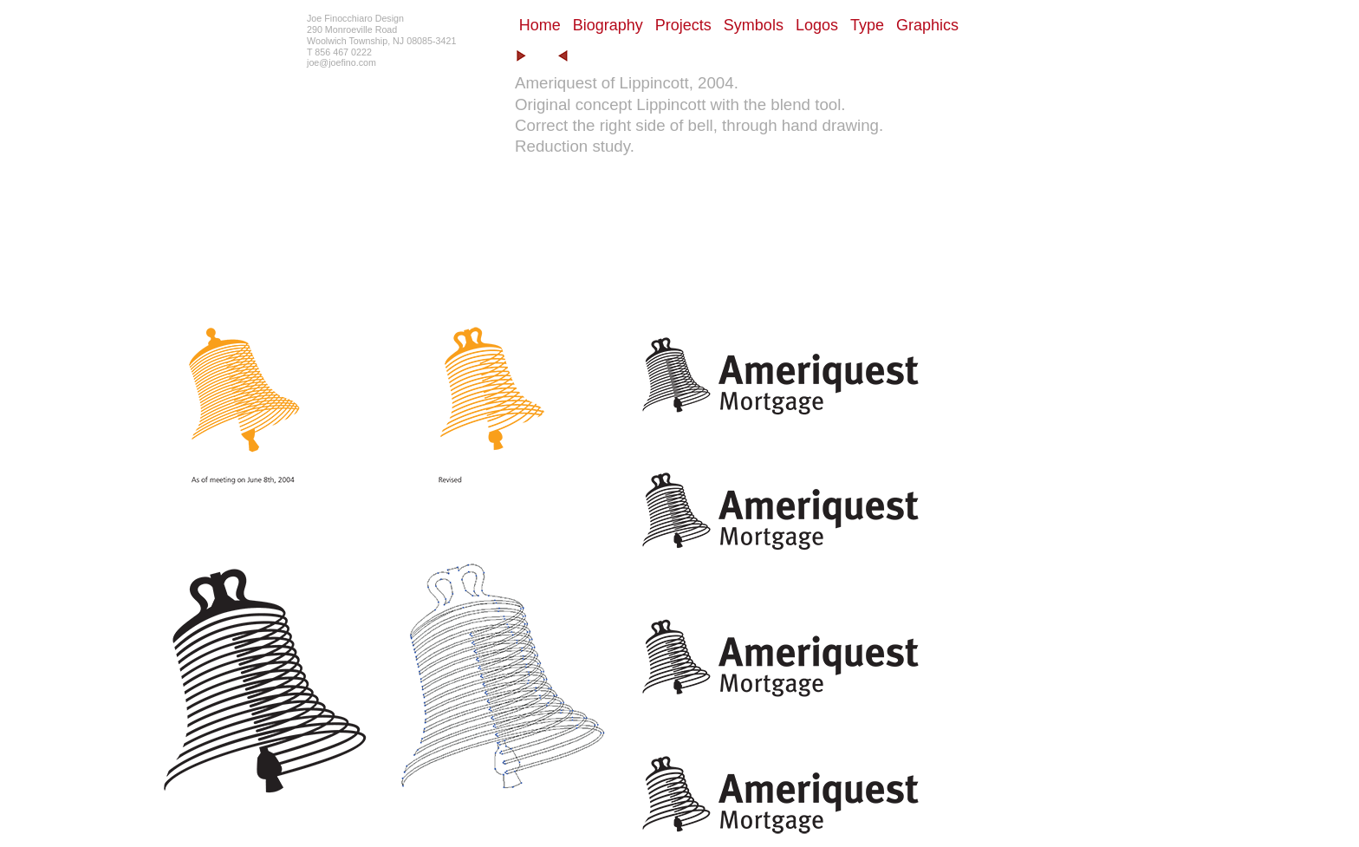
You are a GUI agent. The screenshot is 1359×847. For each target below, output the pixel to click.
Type (867, 25)
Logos (817, 25)
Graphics (927, 25)
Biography (608, 25)
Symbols (754, 25)
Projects (683, 25)
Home (540, 25)
